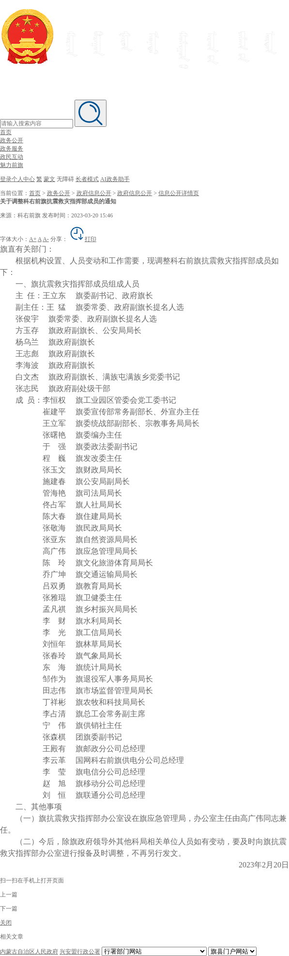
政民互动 (11, 156)
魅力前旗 (11, 165)
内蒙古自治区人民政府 (29, 951)
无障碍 (65, 179)
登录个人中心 (17, 179)
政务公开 (11, 140)
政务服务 (11, 148)
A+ (32, 239)
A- (46, 239)
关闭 (6, 922)
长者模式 (87, 179)
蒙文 (49, 179)
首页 (6, 132)
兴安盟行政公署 (80, 951)
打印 (82, 239)
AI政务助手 (115, 179)
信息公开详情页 (178, 193)
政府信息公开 (93, 193)
